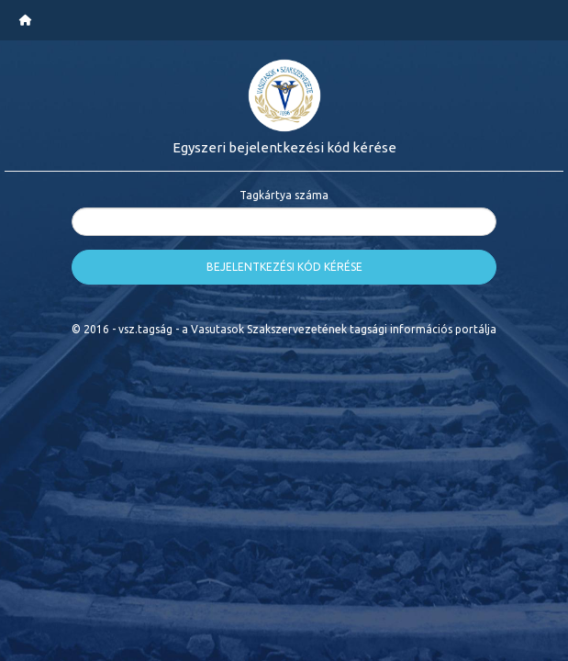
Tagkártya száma (284, 195)
